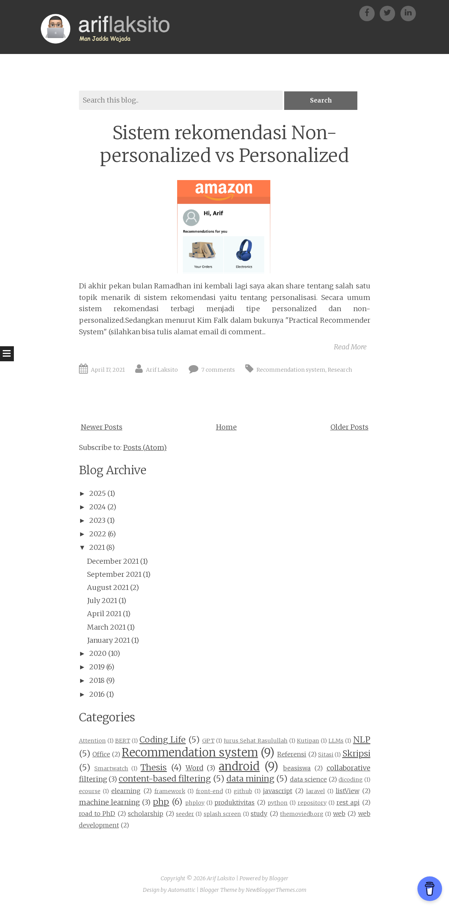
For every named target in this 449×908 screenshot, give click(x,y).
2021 (97, 548)
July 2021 (102, 601)
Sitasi (325, 755)
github (243, 791)
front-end (209, 791)
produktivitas (234, 803)
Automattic (181, 890)
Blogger (278, 879)
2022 (97, 534)
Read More (350, 347)
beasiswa (297, 769)
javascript (277, 791)
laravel (315, 791)
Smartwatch (111, 769)
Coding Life (162, 740)
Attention (92, 741)
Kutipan (308, 741)
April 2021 (104, 614)
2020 (98, 654)
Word (194, 768)
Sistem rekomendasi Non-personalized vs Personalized (224, 145)
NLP (361, 740)
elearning (126, 791)
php (161, 802)
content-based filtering (165, 779)
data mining (250, 779)
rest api (348, 803)
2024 (97, 507)
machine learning (109, 803)
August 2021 (108, 588)
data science (308, 780)
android (239, 767)
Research (340, 370)
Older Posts (349, 427)
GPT (208, 741)
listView (347, 791)
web (339, 814)
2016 (97, 695)
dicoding (350, 780)
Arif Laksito (162, 370)
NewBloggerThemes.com (276, 890)
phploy (194, 803)
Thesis (154, 768)
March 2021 (106, 627)
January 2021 (108, 641)
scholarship (145, 814)
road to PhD (97, 814)
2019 (97, 667)
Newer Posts (101, 427)
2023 (97, 521)
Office (101, 755)
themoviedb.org (301, 814)
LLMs (335, 741)
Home (226, 427)
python (278, 803)
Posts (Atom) (145, 448)
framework (169, 791)
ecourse (90, 791)
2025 (97, 494)
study (259, 814)
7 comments (218, 370)
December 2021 (113, 562)
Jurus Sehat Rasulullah (255, 741)
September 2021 (114, 575)
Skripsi (356, 754)
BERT (122, 741)
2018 (97, 681)
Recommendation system (290, 370)
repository (312, 803)
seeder (185, 814)
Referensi (291, 755)
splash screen (222, 814)
